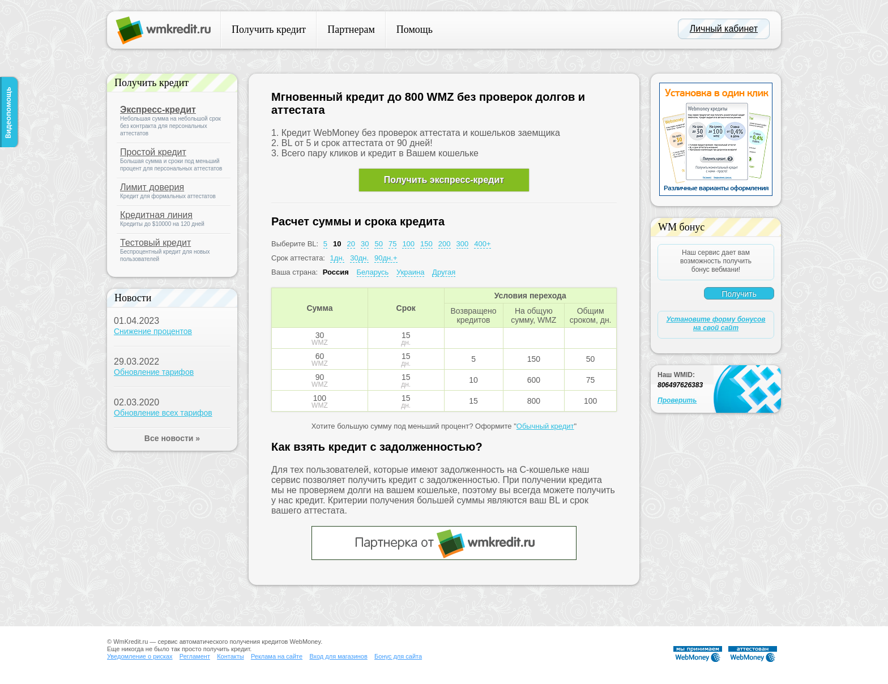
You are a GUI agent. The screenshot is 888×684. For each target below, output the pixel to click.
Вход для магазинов (338, 656)
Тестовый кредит (155, 242)
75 (392, 244)
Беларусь (373, 272)
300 (462, 244)
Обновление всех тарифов (163, 412)
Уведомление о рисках (140, 656)
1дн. (337, 258)
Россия (336, 272)
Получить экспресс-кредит (444, 180)
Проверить (677, 400)
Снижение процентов (153, 331)
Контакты (230, 656)
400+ (482, 244)
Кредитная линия (156, 215)
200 (444, 244)
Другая (443, 272)
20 (351, 244)
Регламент (195, 656)
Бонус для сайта (398, 656)
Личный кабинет (724, 28)
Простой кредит (153, 152)
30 (365, 244)
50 (378, 244)
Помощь (414, 29)
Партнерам (351, 29)
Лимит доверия (152, 187)
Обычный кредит (545, 426)
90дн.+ (385, 258)
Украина (410, 272)
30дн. (359, 258)
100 (408, 244)
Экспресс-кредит (158, 109)
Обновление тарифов (154, 372)
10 (337, 244)
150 (426, 244)
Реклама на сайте (276, 656)
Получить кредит (269, 29)
